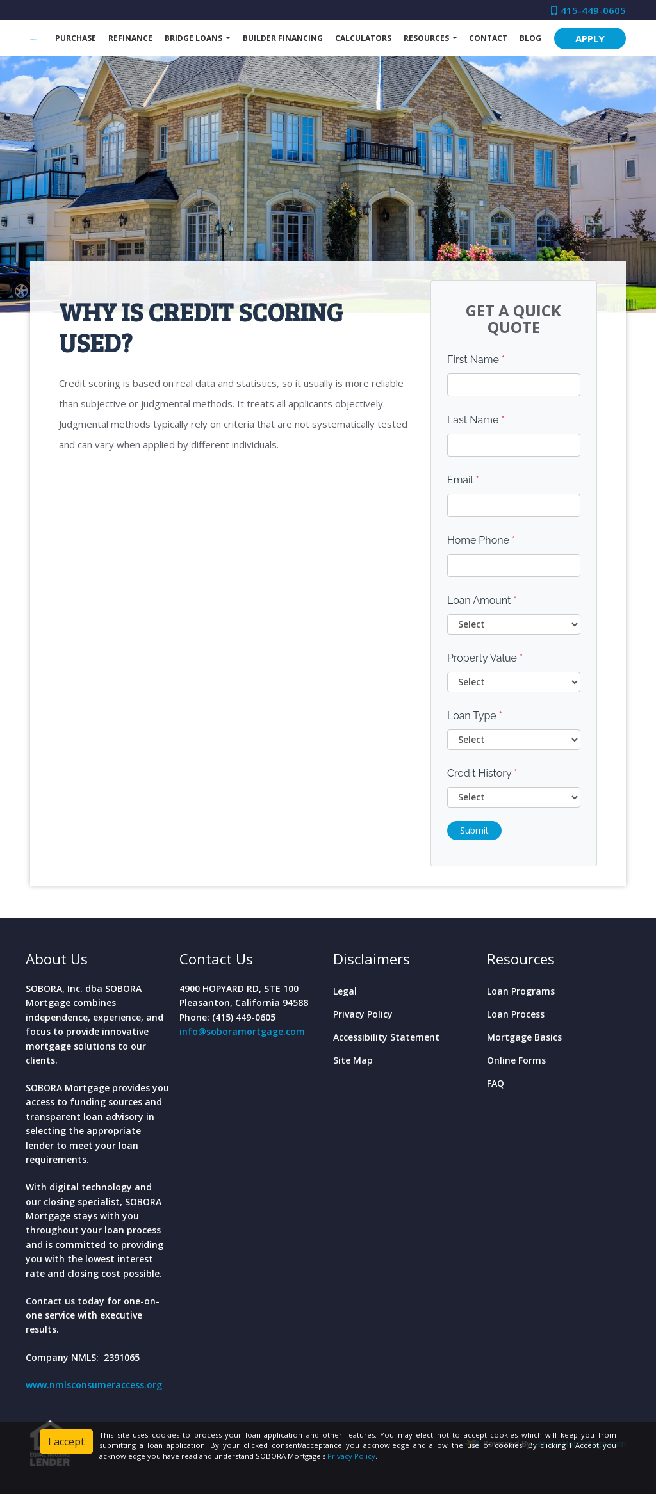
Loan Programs (521, 991)
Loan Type (474, 716)
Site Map (353, 1060)
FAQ (495, 1083)
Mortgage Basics (524, 1037)
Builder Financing (283, 38)
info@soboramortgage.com (242, 1031)
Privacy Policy (363, 1014)
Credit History (482, 773)
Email (463, 480)
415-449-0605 (588, 10)
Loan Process (516, 1014)
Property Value (485, 658)
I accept (66, 1441)
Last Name (476, 420)
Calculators (363, 38)
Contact (488, 38)
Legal (345, 991)
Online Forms (516, 1060)
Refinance (130, 38)
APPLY (590, 38)
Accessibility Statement (386, 1037)
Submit (474, 830)
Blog (530, 38)
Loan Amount (482, 600)
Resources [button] (427, 38)
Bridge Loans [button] (194, 38)
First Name (476, 359)
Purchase (75, 38)
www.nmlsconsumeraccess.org (94, 1385)
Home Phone (481, 540)
